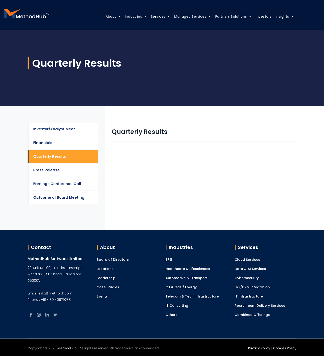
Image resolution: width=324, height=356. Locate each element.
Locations (105, 268)
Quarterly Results (49, 156)
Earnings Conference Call (57, 183)
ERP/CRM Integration (252, 287)
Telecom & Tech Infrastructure (192, 296)
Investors (258, 16)
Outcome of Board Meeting (58, 197)
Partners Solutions (228, 16)
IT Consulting (177, 305)
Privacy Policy (259, 348)
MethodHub (67, 348)
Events (102, 296)
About (107, 16)
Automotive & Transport (187, 278)
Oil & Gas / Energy (181, 287)
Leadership (106, 278)
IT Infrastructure (249, 296)
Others (171, 314)
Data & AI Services (250, 268)
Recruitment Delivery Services (260, 305)
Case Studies (108, 287)
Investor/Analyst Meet (54, 129)
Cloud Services (247, 259)
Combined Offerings (252, 314)
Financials (42, 142)
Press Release (46, 170)
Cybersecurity (247, 278)
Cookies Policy (284, 348)
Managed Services (187, 16)
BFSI (169, 259)
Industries (130, 16)
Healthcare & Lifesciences (188, 268)
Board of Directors (113, 259)
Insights (279, 16)
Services (155, 16)
